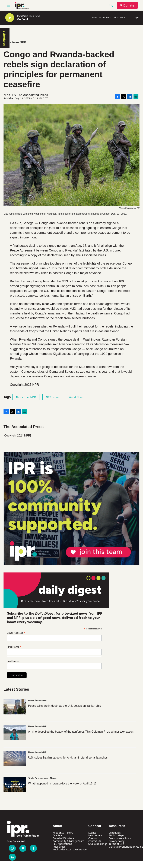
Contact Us (94, 841)
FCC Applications (62, 843)
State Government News (42, 778)
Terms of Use (116, 843)
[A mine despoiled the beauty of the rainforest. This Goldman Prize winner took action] (15, 732)
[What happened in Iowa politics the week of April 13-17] (15, 784)
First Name (14, 646)
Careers (92, 838)
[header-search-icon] (111, 5)
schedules (4, 38)
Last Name (13, 661)
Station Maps (116, 835)
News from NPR (15, 42)
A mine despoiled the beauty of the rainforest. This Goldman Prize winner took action (81, 731)
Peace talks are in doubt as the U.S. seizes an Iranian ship (64, 705)
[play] (9, 18)
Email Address (16, 633)
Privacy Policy (116, 841)
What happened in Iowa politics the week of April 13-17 (62, 783)
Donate (128, 5)
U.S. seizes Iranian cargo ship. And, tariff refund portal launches (68, 757)
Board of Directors (63, 838)
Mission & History (63, 832)
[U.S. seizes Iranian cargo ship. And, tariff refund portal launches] (15, 758)
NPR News (52, 397)
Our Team (58, 835)
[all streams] (138, 18)
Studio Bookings (97, 843)
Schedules (114, 832)
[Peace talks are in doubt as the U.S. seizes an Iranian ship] (15, 706)
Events (92, 832)
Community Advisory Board (68, 841)
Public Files (59, 846)
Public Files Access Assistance (70, 849)
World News (76, 397)
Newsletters (95, 835)
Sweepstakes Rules (120, 838)
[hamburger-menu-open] (8, 5)
